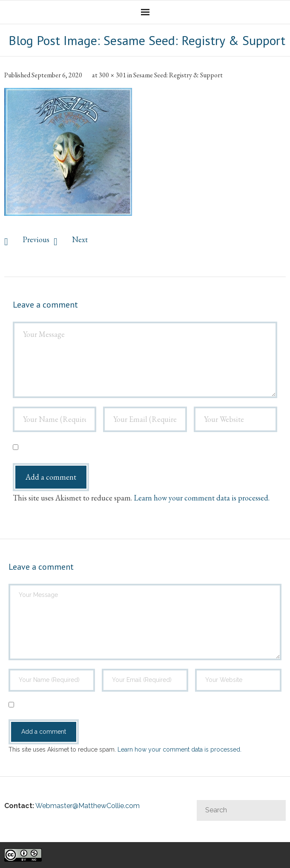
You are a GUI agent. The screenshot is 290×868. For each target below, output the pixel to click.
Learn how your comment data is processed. (202, 498)
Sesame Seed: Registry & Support (178, 75)
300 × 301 (112, 75)
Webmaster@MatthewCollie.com (87, 806)
